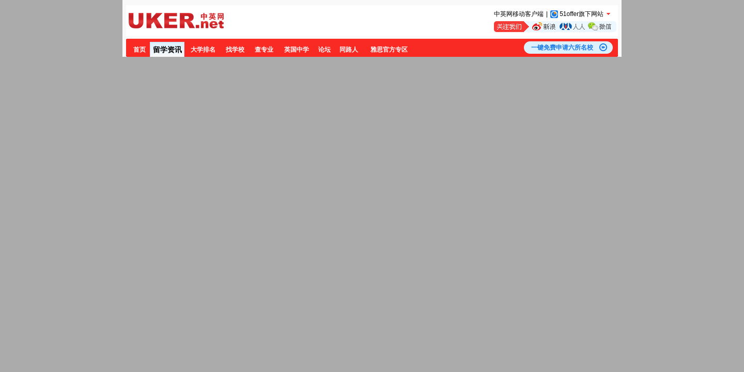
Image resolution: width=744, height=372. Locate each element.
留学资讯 (167, 49)
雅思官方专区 (389, 49)
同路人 (348, 49)
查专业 (264, 49)
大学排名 (203, 49)
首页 (139, 49)
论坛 (324, 49)
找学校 (235, 49)
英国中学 (296, 49)
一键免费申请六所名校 (562, 47)
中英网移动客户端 (519, 14)
